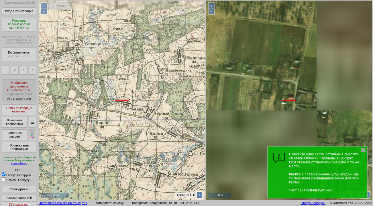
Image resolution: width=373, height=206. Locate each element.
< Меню (59, 6)
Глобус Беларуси (16, 175)
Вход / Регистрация (19, 11)
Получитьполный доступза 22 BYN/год (19, 24)
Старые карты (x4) (19, 197)
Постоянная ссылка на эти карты (63, 203)
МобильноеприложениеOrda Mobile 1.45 (19, 90)
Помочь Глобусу (16, 180)
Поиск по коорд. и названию (19, 109)
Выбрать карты (19, 54)
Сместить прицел (14, 134)
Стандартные (19, 189)
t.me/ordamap (19, 163)
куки (329, 190)
